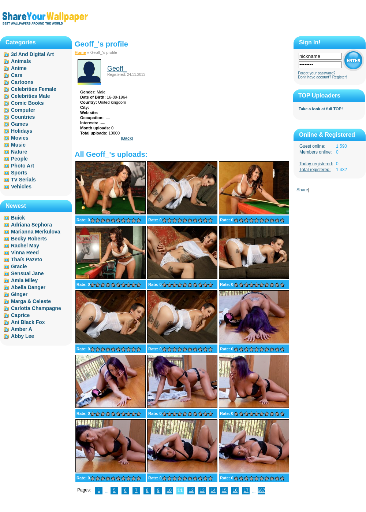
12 (191, 490)
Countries (23, 117)
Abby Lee (22, 336)
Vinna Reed (25, 252)
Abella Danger (28, 287)
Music (18, 145)
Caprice (20, 315)
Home (80, 52)
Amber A (21, 329)
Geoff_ (117, 68)
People (19, 159)
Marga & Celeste (31, 301)
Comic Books (27, 103)
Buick (18, 218)
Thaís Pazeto (26, 259)
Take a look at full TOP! (321, 109)
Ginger (19, 294)
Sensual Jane (27, 273)
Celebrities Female (33, 89)
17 (246, 490)
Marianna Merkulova (35, 232)
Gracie (19, 266)
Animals (21, 61)
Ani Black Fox (28, 322)
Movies (19, 138)
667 (261, 490)
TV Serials (23, 180)
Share (302, 189)
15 (224, 490)
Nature (19, 152)
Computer (23, 110)
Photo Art (22, 166)
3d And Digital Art (32, 54)
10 (169, 490)
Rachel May (25, 245)
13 (202, 490)
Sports (19, 173)
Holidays (21, 131)
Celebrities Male (30, 96)
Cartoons (22, 82)
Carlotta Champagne (36, 308)
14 (213, 490)
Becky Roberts (29, 239)
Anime (19, 68)
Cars (16, 75)
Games (19, 124)
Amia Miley (24, 280)
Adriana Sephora (31, 225)
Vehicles (21, 186)
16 (235, 490)
